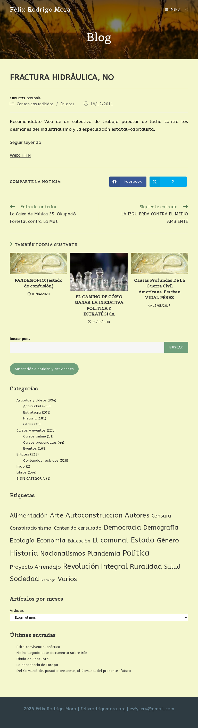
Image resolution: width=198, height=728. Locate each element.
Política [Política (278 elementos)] (136, 553)
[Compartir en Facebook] (127, 182)
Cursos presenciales (40, 442)
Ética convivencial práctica (38, 647)
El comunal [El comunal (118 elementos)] (110, 540)
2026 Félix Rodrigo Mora (50, 708)
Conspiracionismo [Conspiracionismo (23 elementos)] (30, 528)
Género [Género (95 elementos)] (168, 540)
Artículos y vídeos (31, 400)
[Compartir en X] (168, 182)
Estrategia (32, 412)
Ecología (34, 98)
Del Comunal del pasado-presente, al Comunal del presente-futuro (73, 671)
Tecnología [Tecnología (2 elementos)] (48, 580)
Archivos (17, 610)
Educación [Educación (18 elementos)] (79, 541)
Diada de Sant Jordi (32, 659)
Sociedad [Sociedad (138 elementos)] (24, 579)
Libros (21, 472)
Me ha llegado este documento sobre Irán (51, 653)
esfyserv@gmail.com (152, 708)
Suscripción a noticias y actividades (44, 369)
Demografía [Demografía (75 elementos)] (160, 527)
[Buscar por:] (184, 9)
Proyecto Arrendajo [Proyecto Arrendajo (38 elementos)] (35, 567)
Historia (30, 418)
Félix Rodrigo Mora (40, 9)
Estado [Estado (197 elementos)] (142, 540)
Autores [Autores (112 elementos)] (137, 515)
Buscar (176, 347)
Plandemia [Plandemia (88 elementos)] (103, 553)
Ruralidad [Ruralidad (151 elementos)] (146, 566)
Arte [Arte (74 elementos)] (56, 515)
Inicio (20, 466)
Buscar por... (20, 339)
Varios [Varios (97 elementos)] (67, 579)
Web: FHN (20, 155)
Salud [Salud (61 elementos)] (172, 566)
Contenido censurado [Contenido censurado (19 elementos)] (78, 528)
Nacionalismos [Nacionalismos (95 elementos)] (62, 553)
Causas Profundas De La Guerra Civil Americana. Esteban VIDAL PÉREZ (159, 289)
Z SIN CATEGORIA (30, 478)
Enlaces (67, 104)
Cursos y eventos (31, 430)
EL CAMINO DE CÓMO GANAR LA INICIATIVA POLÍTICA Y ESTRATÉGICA (99, 305)
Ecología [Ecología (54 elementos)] (22, 540)
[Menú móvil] (173, 9)
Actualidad (32, 406)
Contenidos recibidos (35, 104)
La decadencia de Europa (37, 665)
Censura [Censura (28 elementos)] (161, 516)
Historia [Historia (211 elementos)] (24, 553)
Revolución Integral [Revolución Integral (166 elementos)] (95, 566)
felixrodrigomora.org (103, 708)
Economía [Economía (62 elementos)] (51, 540)
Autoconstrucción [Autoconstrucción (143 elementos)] (93, 515)
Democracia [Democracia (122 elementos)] (122, 527)
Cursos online (34, 436)
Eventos (30, 448)
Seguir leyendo (25, 142)
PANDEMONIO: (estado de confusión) (38, 283)
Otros (28, 424)
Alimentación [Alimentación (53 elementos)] (28, 515)
